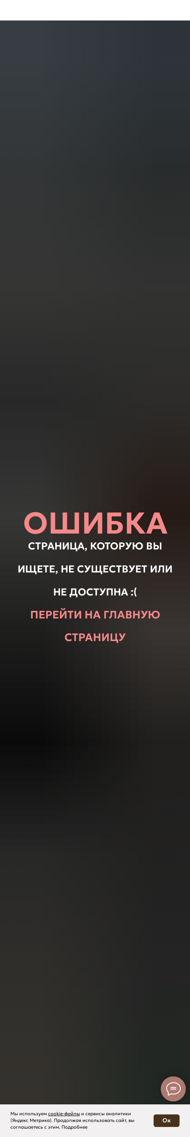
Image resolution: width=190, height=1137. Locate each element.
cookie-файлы (64, 1114)
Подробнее (74, 1127)
